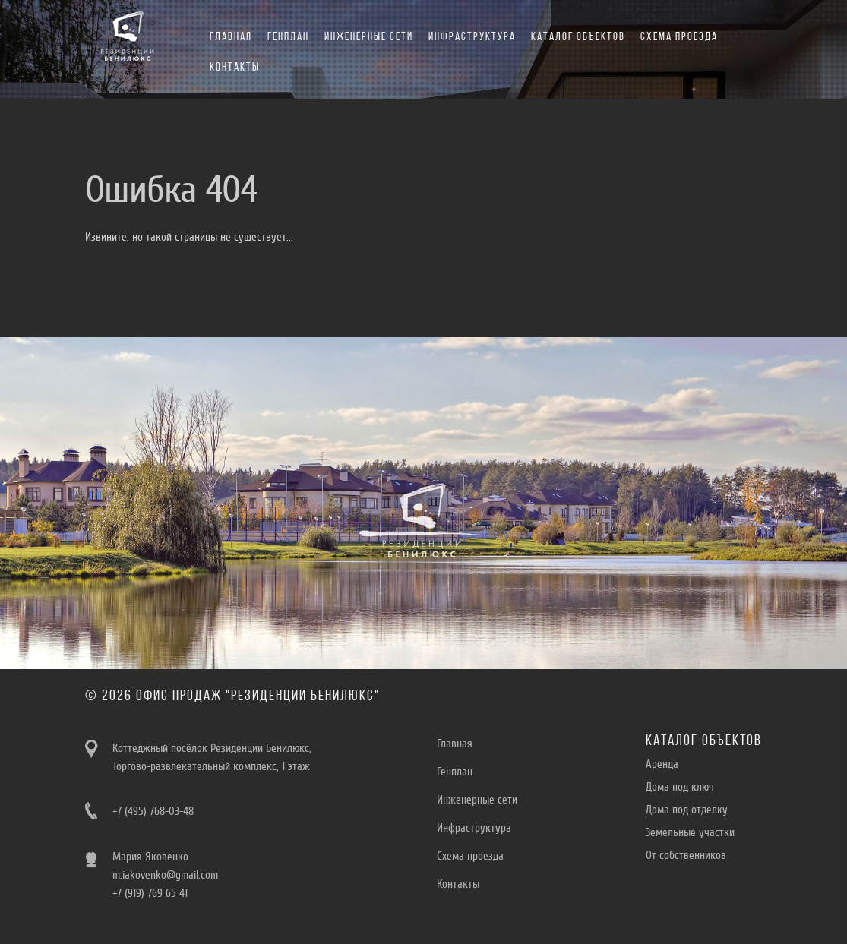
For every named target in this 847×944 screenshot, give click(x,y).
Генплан (288, 37)
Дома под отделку (687, 810)
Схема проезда (679, 37)
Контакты (235, 68)
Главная (231, 37)
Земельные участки (690, 832)
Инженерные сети (368, 37)
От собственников (686, 855)
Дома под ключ (680, 787)
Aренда (662, 764)
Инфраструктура (472, 37)
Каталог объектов (578, 37)
